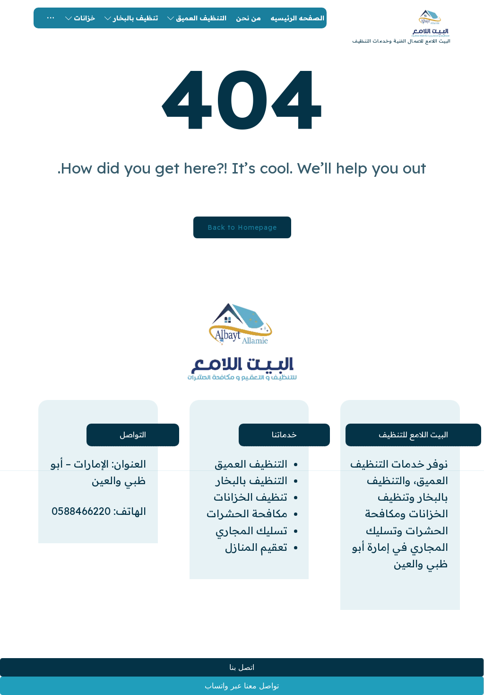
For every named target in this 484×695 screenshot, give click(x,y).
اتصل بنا (241, 667)
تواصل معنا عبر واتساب (241, 686)
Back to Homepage (242, 227)
